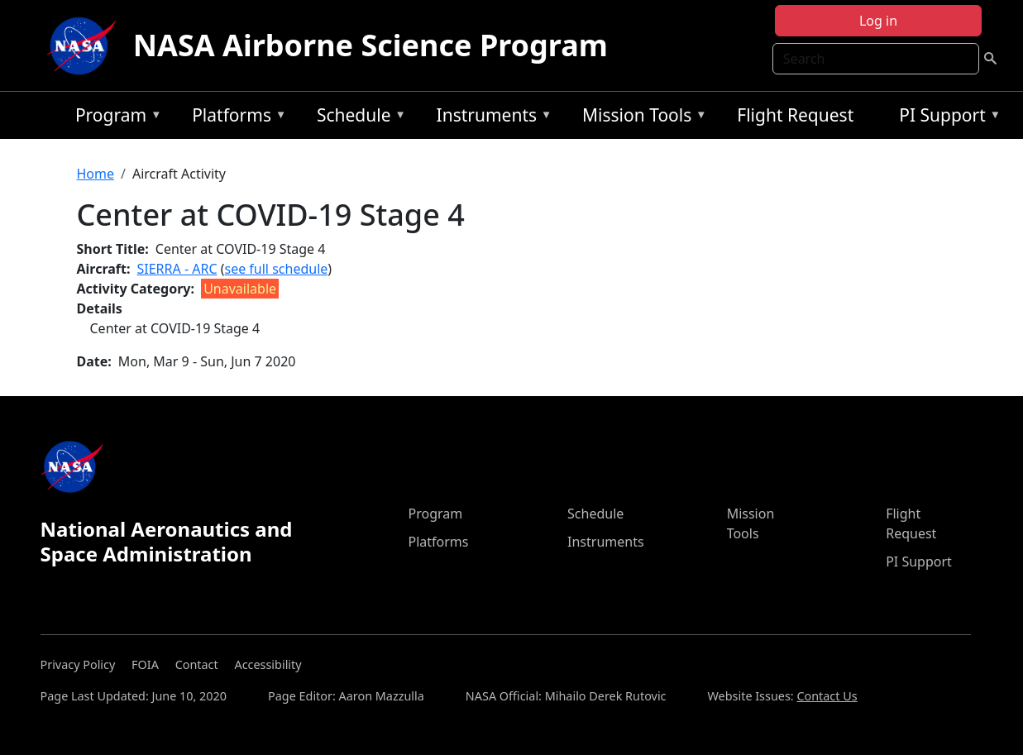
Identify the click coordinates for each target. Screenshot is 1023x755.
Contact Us (826, 696)
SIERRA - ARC (177, 269)
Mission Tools (640, 117)
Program (114, 117)
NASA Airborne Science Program (370, 45)
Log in (878, 21)
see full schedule (275, 269)
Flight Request (795, 115)
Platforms (235, 117)
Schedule (357, 117)
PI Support (946, 117)
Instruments (490, 117)
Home (96, 174)
